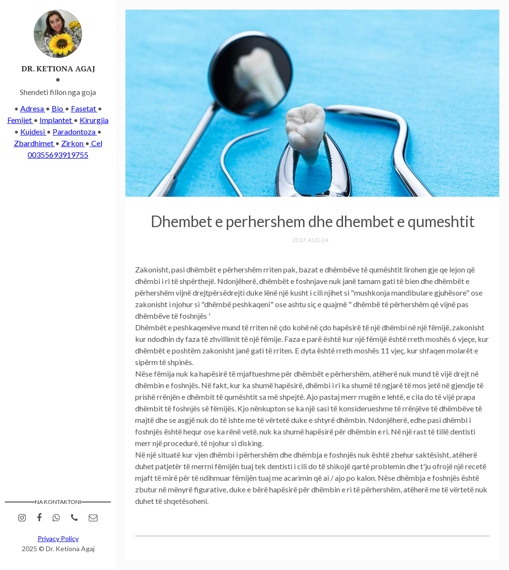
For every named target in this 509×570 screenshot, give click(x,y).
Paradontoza (75, 131)
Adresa (32, 108)
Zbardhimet (34, 143)
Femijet (20, 119)
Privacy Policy (58, 538)
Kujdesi (33, 131)
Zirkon (73, 143)
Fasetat (84, 108)
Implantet (56, 119)
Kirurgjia (94, 119)
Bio (58, 108)
